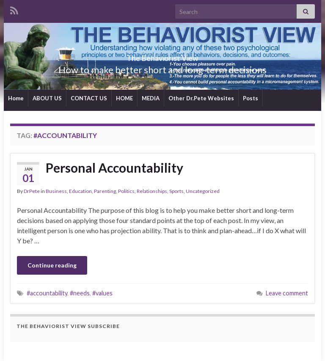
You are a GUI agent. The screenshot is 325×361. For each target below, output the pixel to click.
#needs (80, 293)
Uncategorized (203, 191)
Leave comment (287, 293)
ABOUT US (47, 98)
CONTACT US (89, 98)
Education (80, 191)
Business (56, 191)
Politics (126, 191)
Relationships (152, 191)
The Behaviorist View (162, 55)
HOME (124, 98)
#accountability (47, 293)
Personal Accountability (114, 167)
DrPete (32, 191)
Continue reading (52, 265)
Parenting (105, 191)
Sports (176, 191)
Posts (250, 98)
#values (102, 293)
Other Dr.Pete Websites (201, 98)
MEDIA (151, 98)
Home (16, 98)
